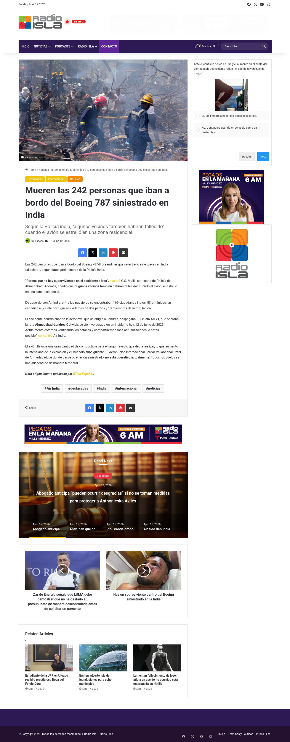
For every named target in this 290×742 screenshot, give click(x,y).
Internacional (59, 169)
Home (30, 169)
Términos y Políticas (240, 734)
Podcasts (62, 46)
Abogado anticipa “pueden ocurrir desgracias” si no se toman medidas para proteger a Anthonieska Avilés (103, 500)
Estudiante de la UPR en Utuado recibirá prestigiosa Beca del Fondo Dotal (46, 680)
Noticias (40, 46)
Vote (263, 156)
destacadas (79, 389)
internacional (127, 389)
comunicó (45, 336)
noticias (154, 389)
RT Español (39, 241)
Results (247, 156)
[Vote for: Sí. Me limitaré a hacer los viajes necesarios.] (231, 99)
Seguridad (103, 476)
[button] (231, 95)
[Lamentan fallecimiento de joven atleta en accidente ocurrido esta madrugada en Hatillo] (157, 658)
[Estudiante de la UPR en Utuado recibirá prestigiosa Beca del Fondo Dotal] (49, 658)
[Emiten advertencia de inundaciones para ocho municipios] (103, 658)
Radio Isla (86, 46)
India (102, 389)
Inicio (25, 46)
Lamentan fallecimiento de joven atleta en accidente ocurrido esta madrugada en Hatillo (155, 680)
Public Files (263, 734)
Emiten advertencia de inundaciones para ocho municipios (95, 680)
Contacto (109, 46)
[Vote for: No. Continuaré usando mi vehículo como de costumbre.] (231, 130)
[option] (103, 495)
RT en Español (83, 374)
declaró (115, 281)
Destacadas (35, 179)
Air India (53, 389)
